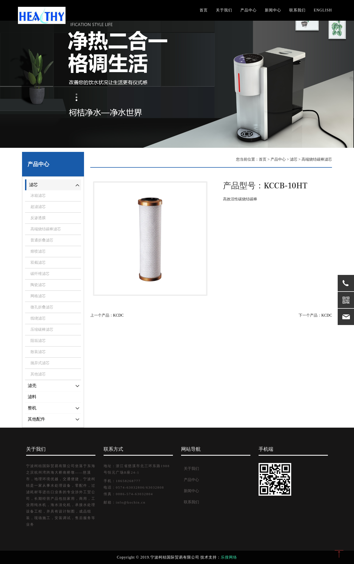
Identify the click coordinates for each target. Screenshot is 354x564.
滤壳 (32, 385)
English (323, 10)
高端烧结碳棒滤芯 (45, 229)
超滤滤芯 (38, 207)
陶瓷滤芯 (38, 285)
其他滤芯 (38, 374)
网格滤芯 (38, 296)
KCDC (118, 315)
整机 (32, 408)
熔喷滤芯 (38, 251)
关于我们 (224, 10)
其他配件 (36, 419)
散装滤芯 (38, 352)
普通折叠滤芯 (41, 240)
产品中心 (248, 10)
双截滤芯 (38, 262)
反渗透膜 (38, 218)
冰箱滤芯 (38, 196)
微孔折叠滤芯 (41, 307)
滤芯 (33, 184)
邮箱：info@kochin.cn (124, 502)
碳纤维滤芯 (39, 274)
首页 (204, 10)
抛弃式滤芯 (39, 363)
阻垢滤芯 (38, 341)
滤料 (32, 396)
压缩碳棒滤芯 (41, 329)
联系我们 (297, 10)
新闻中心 (273, 10)
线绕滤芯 (38, 318)
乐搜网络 (229, 557)
